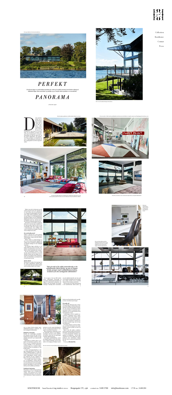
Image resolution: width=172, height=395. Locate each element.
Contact (161, 41)
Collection (159, 32)
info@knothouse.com (119, 388)
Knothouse (159, 37)
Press (161, 46)
